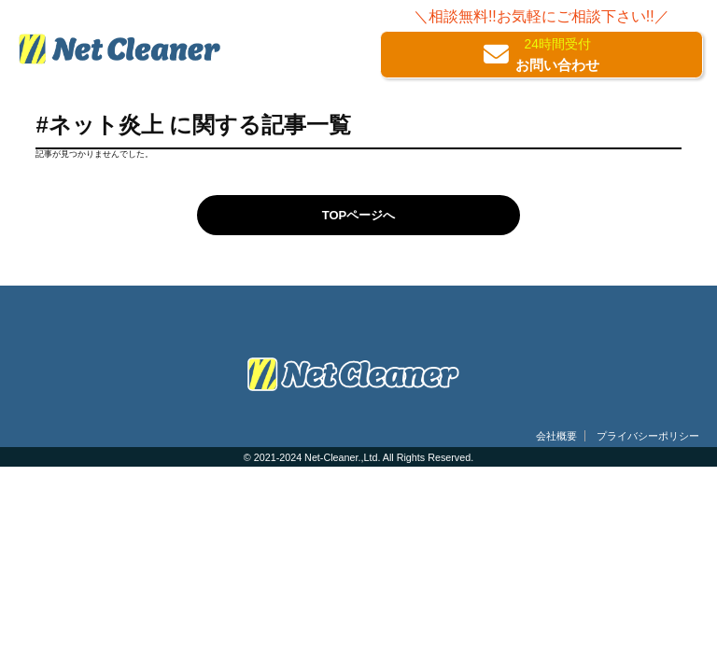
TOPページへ (359, 215)
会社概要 (556, 435)
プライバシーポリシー (648, 435)
